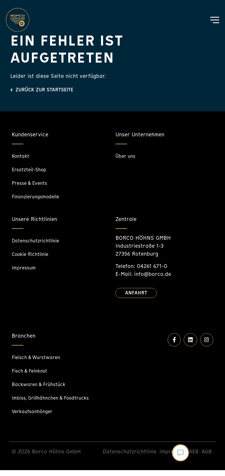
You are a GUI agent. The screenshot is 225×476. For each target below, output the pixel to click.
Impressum (25, 267)
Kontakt (22, 156)
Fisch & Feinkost (32, 370)
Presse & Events (32, 183)
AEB (194, 457)
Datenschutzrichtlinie (39, 240)
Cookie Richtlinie (33, 254)
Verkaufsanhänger (34, 417)
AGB (207, 457)
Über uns (126, 156)
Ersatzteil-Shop (31, 169)
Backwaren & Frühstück (42, 384)
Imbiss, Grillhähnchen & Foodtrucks (40, 400)
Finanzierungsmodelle (38, 196)
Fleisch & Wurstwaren (39, 357)
